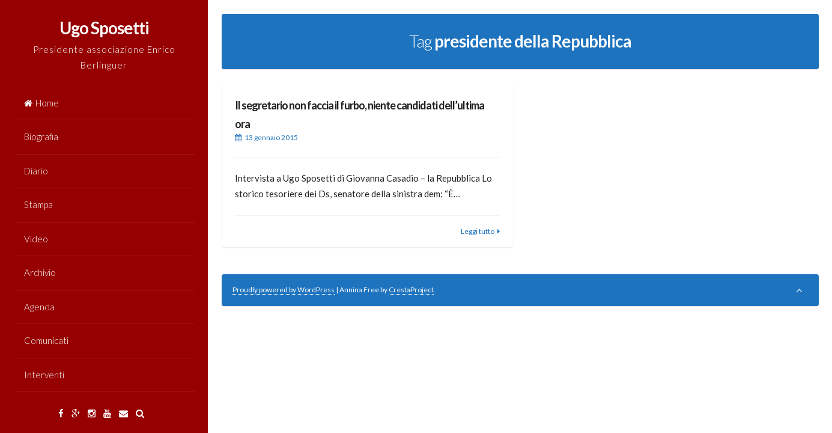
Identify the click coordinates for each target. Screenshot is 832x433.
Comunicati (46, 340)
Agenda (39, 306)
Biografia (41, 136)
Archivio (40, 272)
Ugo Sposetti (104, 27)
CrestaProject (411, 289)
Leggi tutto (477, 231)
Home (41, 102)
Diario (36, 170)
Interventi (44, 374)
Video (36, 238)
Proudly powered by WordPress (283, 289)
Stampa (38, 204)
